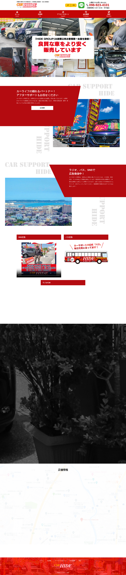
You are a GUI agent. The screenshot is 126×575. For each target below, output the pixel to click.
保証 (108, 14)
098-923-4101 (99, 5)
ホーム (17, 14)
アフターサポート (63, 14)
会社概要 (86, 14)
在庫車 (40, 14)
